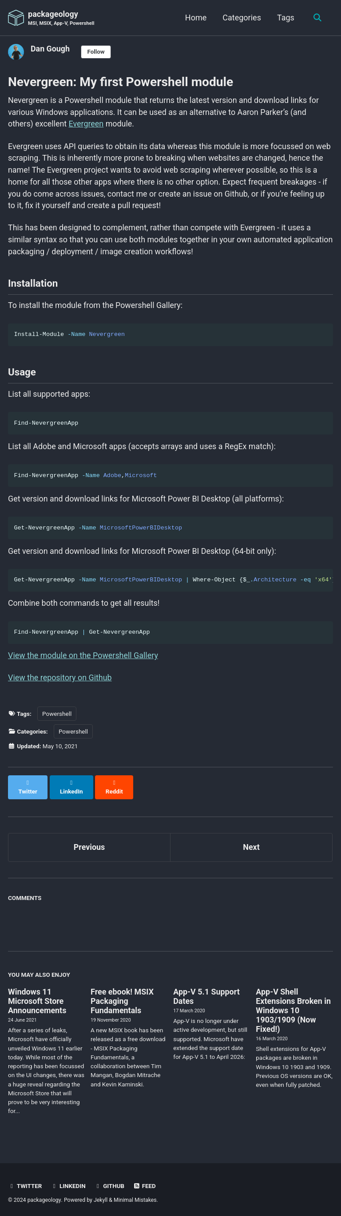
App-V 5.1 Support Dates (206, 992)
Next (251, 843)
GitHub (110, 1182)
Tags (285, 17)
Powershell (56, 718)
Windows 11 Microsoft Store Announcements (37, 997)
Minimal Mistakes (135, 1196)
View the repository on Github (60, 682)
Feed (145, 1182)
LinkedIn (68, 1182)
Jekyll (101, 1196)
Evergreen (86, 124)
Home (195, 17)
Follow (96, 51)
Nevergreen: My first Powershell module (120, 82)
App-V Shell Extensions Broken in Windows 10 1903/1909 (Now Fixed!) (293, 1006)
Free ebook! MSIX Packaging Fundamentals (122, 997)
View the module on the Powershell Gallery (83, 660)
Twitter (25, 1182)
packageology (61, 18)
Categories (241, 17)
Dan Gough (50, 48)
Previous (89, 843)
